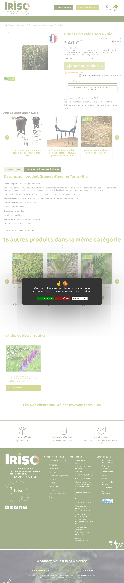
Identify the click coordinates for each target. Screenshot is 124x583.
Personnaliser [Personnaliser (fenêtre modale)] (79, 298)
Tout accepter (46, 298)
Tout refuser (63, 298)
